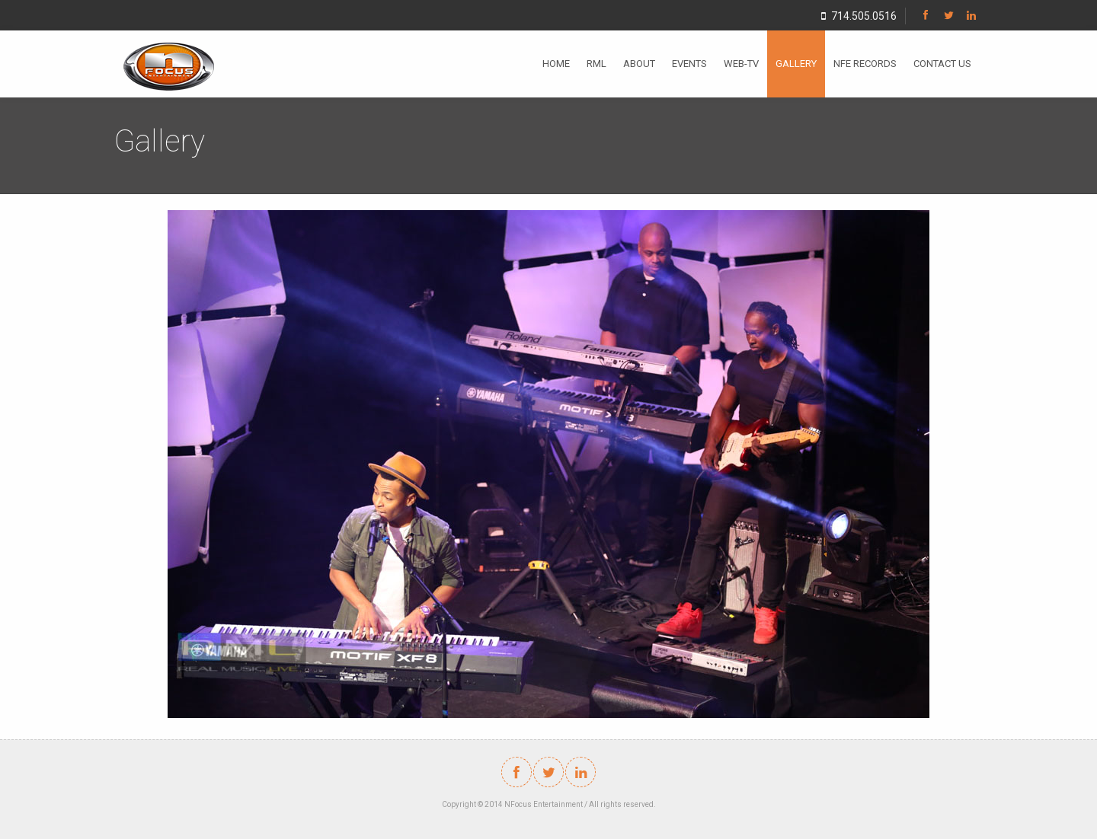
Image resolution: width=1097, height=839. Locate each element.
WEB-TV (741, 63)
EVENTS (689, 63)
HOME (556, 63)
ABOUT (639, 63)
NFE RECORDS (865, 63)
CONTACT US (942, 63)
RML (596, 63)
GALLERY (796, 63)
